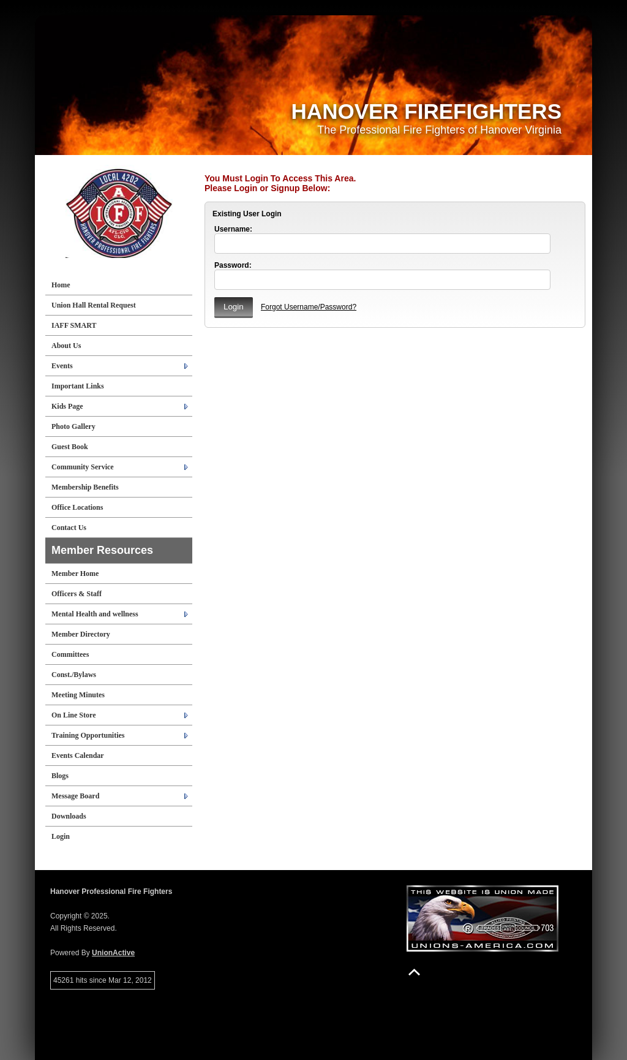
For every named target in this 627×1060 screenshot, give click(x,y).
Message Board (75, 796)
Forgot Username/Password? (308, 307)
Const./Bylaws (73, 674)
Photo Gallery (73, 426)
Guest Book (69, 446)
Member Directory (80, 634)
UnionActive (113, 952)
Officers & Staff (76, 593)
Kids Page (67, 406)
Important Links (77, 386)
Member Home (75, 573)
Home (60, 285)
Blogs (60, 775)
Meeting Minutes (78, 695)
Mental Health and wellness (94, 614)
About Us (66, 345)
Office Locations (77, 507)
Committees (70, 654)
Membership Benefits (85, 487)
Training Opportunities (87, 735)
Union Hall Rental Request (93, 305)
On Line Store (73, 715)
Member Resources (102, 550)
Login (60, 836)
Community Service (82, 467)
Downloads (68, 816)
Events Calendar (77, 755)
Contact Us (68, 527)
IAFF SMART (73, 325)
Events (62, 366)
